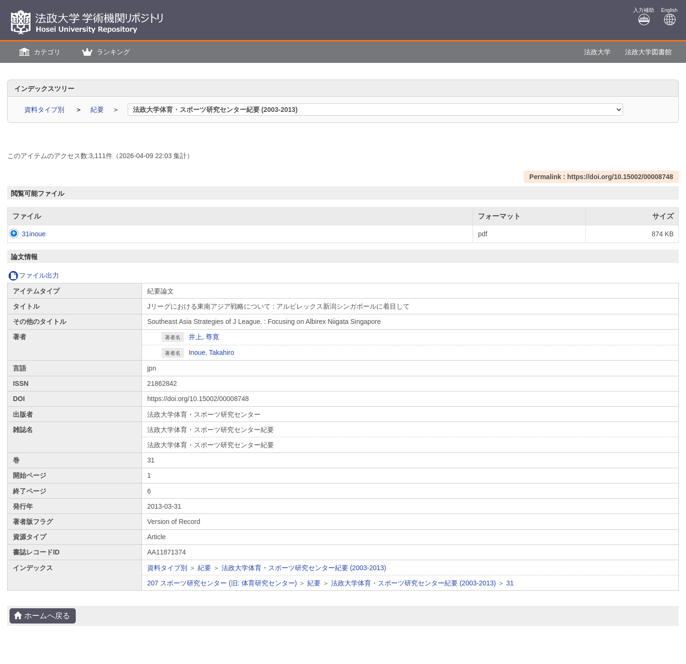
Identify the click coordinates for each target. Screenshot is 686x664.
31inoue (24, 234)
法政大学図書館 (648, 52)
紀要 (98, 109)
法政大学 (597, 52)
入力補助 (643, 16)
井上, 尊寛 (204, 337)
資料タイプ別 (45, 109)
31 (510, 583)
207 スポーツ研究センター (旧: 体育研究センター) (222, 583)
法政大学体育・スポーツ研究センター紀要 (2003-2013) (304, 568)
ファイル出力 (33, 275)
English (669, 16)
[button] (38, 52)
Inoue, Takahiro (211, 352)
